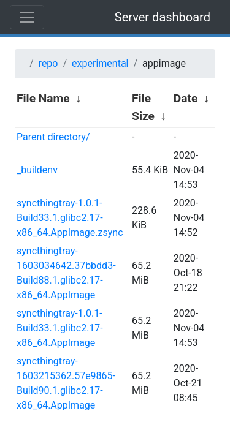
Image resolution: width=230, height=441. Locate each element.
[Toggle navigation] (27, 17)
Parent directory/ (53, 137)
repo (48, 63)
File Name (43, 98)
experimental (100, 63)
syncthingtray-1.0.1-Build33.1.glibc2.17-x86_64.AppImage (60, 328)
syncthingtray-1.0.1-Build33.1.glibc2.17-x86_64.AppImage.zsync (70, 217)
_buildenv (37, 170)
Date (186, 98)
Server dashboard (162, 17)
